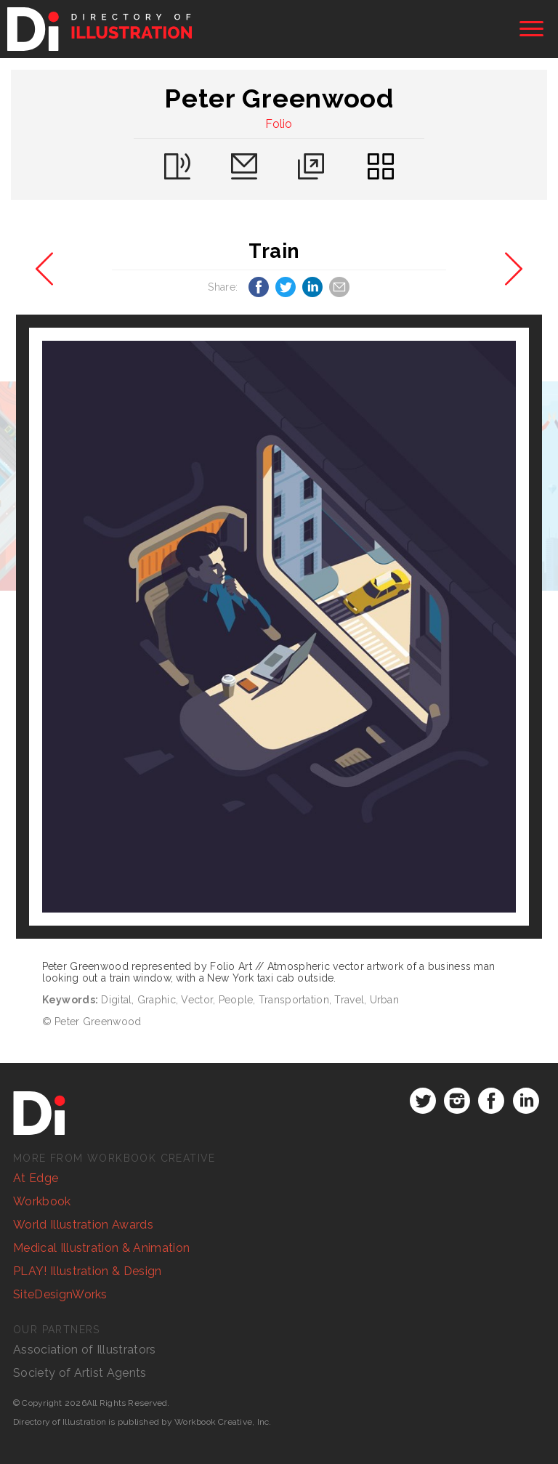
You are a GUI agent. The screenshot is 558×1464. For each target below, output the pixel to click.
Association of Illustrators (84, 1349)
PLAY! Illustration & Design (87, 1271)
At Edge (35, 1178)
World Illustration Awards (83, 1225)
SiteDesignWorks (60, 1294)
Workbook (42, 1201)
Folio (279, 124)
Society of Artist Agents (80, 1373)
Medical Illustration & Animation (101, 1248)
